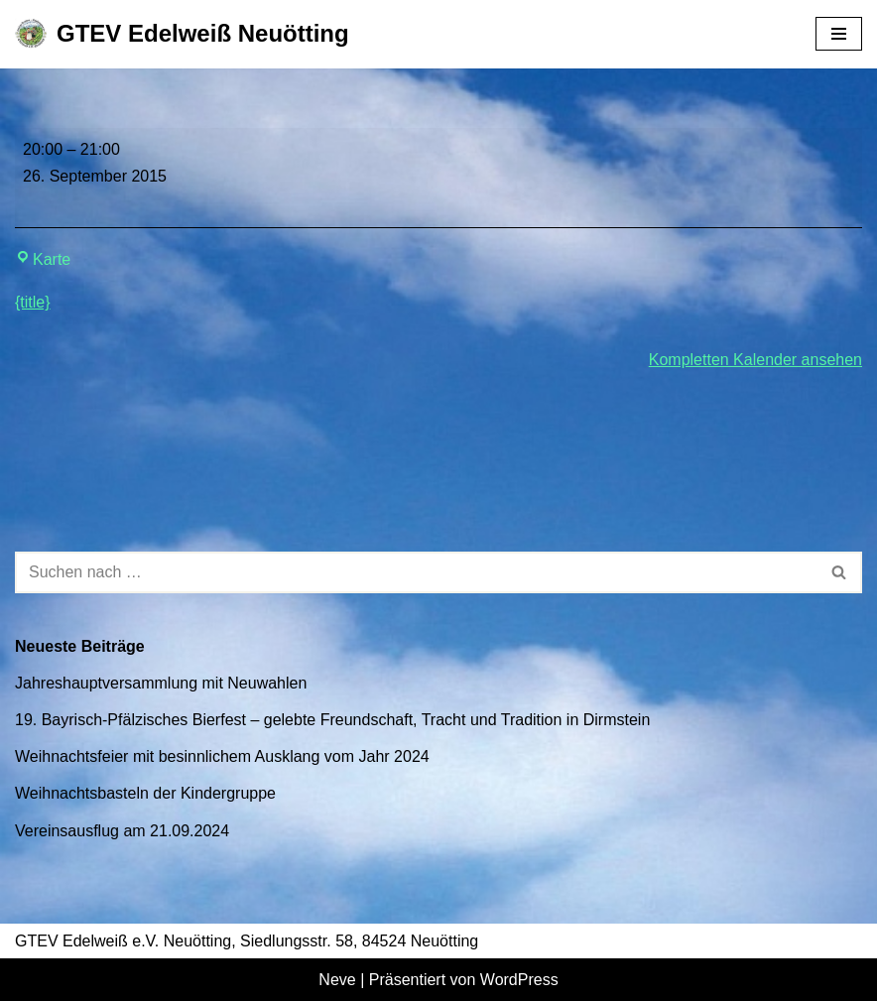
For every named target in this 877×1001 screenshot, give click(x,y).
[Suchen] (416, 572)
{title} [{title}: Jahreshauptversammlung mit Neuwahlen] (33, 302)
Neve (336, 979)
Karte (42, 259)
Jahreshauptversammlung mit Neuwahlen (161, 683)
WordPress (519, 979)
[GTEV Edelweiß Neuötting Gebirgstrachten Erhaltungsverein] (182, 34)
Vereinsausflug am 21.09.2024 (122, 830)
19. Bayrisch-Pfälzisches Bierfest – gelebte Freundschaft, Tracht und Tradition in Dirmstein (332, 719)
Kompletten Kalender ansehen (755, 359)
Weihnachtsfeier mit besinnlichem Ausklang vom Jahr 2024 (222, 756)
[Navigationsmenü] (838, 34)
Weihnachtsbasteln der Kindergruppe (145, 793)
